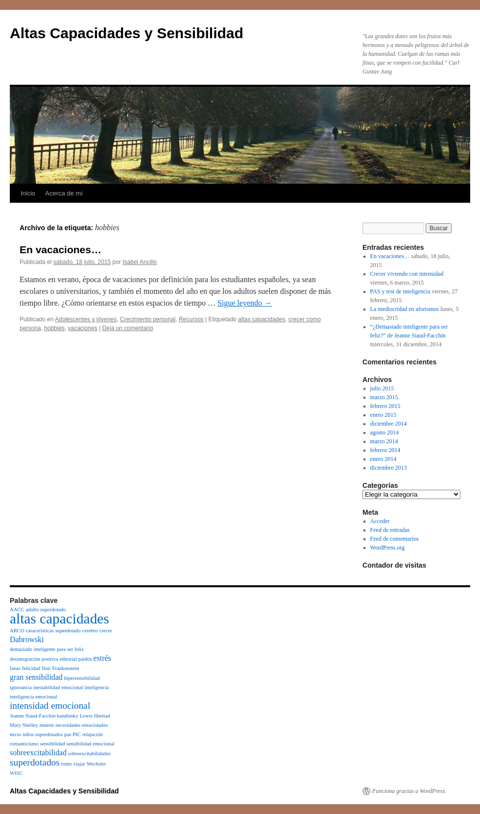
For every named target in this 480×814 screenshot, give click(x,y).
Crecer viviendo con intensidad (407, 273)
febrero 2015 (385, 406)
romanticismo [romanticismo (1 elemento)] (24, 743)
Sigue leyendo (244, 303)
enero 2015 (383, 414)
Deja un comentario (127, 328)
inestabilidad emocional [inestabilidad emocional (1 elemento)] (58, 687)
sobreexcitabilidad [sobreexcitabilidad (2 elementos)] (38, 752)
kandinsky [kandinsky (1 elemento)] (67, 715)
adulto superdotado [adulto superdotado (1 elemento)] (46, 609)
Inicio (28, 193)
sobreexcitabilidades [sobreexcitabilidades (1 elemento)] (89, 753)
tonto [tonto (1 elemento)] (66, 763)
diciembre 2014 (388, 423)
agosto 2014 (384, 432)
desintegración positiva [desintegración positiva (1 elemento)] (34, 659)
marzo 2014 (384, 441)
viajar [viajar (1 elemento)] (79, 763)
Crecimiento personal (147, 319)
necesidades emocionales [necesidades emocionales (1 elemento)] (81, 725)
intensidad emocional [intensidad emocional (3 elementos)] (50, 705)
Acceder (380, 521)
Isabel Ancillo (139, 262)
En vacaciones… (60, 249)
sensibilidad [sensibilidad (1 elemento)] (52, 743)
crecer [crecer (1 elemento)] (105, 630)
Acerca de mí (64, 193)
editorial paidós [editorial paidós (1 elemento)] (76, 659)
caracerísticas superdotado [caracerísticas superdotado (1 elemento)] (53, 630)
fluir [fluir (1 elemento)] (46, 668)
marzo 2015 (384, 397)
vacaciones (82, 328)
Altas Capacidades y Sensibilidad (126, 33)
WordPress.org (387, 547)
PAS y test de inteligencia (400, 291)
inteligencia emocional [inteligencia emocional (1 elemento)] (33, 696)
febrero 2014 (385, 450)
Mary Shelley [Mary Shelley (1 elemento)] (24, 725)
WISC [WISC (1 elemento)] (16, 773)
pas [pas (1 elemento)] (67, 734)
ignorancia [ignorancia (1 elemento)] (21, 687)
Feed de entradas (390, 530)
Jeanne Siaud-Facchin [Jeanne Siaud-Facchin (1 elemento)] (32, 715)
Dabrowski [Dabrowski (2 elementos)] (27, 639)
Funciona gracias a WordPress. (409, 791)
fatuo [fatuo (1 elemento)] (15, 668)
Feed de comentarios (394, 538)
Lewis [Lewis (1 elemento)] (86, 715)
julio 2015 (382, 388)
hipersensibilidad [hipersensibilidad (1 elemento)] (82, 678)
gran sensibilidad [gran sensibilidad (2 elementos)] (36, 677)
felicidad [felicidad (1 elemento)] (31, 668)
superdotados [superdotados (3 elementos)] (35, 762)
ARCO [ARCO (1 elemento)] (17, 630)
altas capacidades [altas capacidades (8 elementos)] (59, 618)
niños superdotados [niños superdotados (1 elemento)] (43, 734)
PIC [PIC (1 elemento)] (76, 734)
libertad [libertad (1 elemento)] (102, 715)
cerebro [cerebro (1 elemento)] (90, 630)
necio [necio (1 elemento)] (15, 734)
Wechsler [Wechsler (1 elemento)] (96, 763)
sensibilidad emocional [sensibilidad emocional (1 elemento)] (91, 743)
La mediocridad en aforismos (404, 309)
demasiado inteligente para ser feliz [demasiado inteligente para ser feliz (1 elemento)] (47, 649)
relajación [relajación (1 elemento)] (92, 734)
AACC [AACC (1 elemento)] (17, 609)
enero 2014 (383, 458)
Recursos (191, 319)
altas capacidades (261, 319)
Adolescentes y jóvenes (86, 319)
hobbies (54, 328)
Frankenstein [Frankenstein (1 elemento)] (65, 668)
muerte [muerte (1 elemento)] (47, 725)
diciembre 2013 (388, 467)
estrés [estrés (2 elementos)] (102, 658)
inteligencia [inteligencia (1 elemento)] (96, 687)
